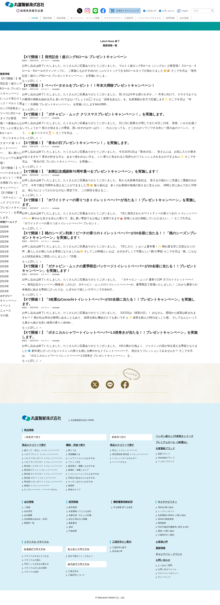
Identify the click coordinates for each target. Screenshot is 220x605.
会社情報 (184, 18)
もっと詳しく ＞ (32, 80)
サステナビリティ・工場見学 (118, 18)
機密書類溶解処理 (123, 501)
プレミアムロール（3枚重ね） (172, 442)
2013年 (4, 291)
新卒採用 (73, 507)
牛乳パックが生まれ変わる (36, 564)
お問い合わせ (168, 11)
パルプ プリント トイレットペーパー (41, 454)
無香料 (71, 485)
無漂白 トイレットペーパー (36, 485)
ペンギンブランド (166, 461)
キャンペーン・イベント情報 (85, 18)
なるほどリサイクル (34, 549)
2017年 (4, 271)
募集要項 (73, 523)
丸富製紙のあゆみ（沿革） (36, 519)
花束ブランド (164, 454)
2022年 (4, 246)
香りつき (72, 450)
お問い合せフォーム (167, 569)
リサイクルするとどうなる (36, 556)
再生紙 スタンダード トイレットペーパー (43, 481)
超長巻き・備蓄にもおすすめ (81, 466)
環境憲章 (162, 523)
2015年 (4, 281)
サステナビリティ (167, 501)
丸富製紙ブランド (165, 448)
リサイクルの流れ (32, 560)
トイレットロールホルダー (124, 458)
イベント (5, 305)
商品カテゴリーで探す (34, 445)
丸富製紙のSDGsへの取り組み (172, 515)
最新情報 (47, 18)
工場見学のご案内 (166, 535)
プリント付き (74, 462)
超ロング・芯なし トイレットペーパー (42, 450)
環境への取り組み (166, 531)
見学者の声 (117, 551)
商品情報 (61, 18)
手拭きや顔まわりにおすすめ (81, 478)
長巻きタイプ (74, 489)
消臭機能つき (74, 454)
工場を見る (73, 571)
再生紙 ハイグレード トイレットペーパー (43, 466)
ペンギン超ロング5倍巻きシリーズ (174, 436)
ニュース (5, 310)
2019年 (4, 261)
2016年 (4, 276)
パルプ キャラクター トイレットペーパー (43, 462)
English (185, 11)
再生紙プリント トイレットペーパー (41, 470)
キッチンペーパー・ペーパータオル (40, 489)
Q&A (71, 527)
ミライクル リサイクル (149, 18)
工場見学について (76, 575)
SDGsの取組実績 (166, 519)
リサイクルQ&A (31, 572)
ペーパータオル (119, 462)
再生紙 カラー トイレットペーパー (40, 478)
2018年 (4, 266)
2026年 (4, 226)
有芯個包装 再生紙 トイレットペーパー (130, 454)
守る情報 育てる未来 (122, 507)
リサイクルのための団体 (35, 568)
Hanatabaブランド (166, 458)
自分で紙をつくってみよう (80, 556)
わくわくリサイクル (78, 549)
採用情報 (170, 18)
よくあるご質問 (165, 565)
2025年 (4, 231)
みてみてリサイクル (78, 564)
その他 (4, 315)
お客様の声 (151, 11)
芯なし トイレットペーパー (124, 450)
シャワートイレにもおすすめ (81, 458)
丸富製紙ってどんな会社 (80, 511)
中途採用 (73, 531)
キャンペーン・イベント (169, 554)
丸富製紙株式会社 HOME (82, 420)
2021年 (4, 251)
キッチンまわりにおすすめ (80, 481)
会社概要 (28, 515)
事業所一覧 (29, 523)
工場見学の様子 (119, 547)
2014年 (4, 286)
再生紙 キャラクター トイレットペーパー (43, 474)
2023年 (4, 241)
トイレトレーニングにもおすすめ (83, 474)
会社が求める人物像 (78, 519)
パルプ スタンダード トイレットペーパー (43, 458)
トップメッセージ (166, 511)
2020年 (4, 256)
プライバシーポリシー (168, 573)
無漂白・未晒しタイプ (78, 470)
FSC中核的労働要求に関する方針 (173, 527)
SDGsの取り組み (166, 507)
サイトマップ (164, 577)
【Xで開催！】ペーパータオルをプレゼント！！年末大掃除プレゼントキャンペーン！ (11, 177)
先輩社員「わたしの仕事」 (81, 515)
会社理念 (28, 511)
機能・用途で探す (75, 445)
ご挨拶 (27, 507)
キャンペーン (8, 300)
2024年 (4, 236)
